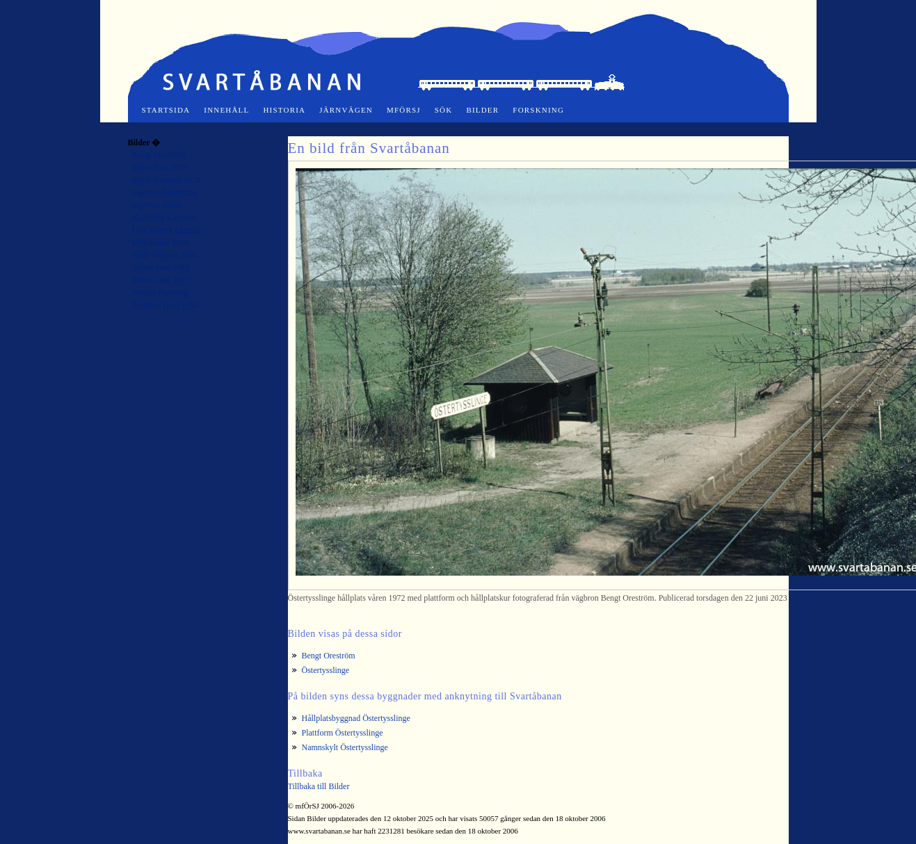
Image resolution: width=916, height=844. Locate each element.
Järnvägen (346, 110)
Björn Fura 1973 (159, 167)
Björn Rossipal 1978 (166, 180)
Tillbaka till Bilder (319, 786)
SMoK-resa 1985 (160, 268)
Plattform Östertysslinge (342, 733)
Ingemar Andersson (165, 192)
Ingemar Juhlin (157, 205)
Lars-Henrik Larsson (167, 230)
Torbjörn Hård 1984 (165, 305)
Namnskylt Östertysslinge (345, 747)
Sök (444, 110)
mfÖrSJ (404, 110)
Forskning (538, 110)
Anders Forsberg (160, 293)
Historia (284, 110)
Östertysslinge (326, 670)
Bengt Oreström (159, 155)
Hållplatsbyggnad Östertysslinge (356, 718)
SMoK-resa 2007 (160, 280)
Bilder (482, 110)
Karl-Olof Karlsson (164, 217)
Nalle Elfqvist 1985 (165, 255)
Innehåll (226, 110)
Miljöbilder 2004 (160, 242)
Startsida (166, 110)
